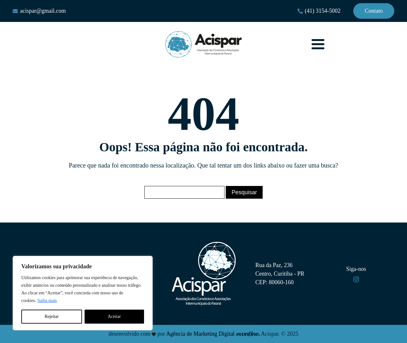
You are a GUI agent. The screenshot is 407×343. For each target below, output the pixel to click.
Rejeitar (52, 316)
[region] (83, 293)
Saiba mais (47, 300)
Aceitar (114, 316)
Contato (374, 11)
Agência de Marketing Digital (200, 334)
